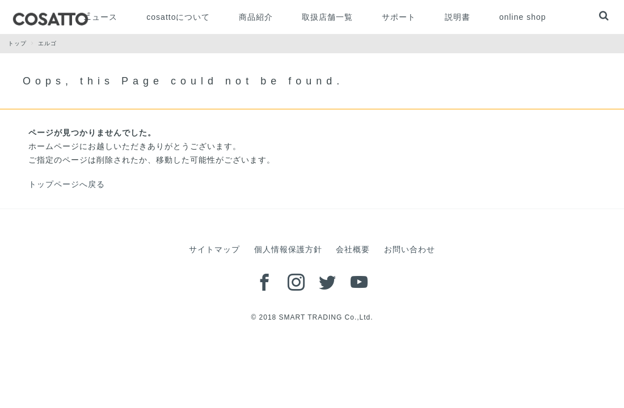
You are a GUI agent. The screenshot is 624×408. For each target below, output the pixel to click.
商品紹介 (256, 17)
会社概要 (353, 249)
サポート (399, 17)
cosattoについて (178, 17)
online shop (522, 17)
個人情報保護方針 (288, 249)
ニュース (100, 17)
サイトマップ (214, 249)
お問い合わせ (409, 249)
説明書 (457, 17)
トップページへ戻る (66, 184)
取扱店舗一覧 (327, 17)
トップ (23, 43)
